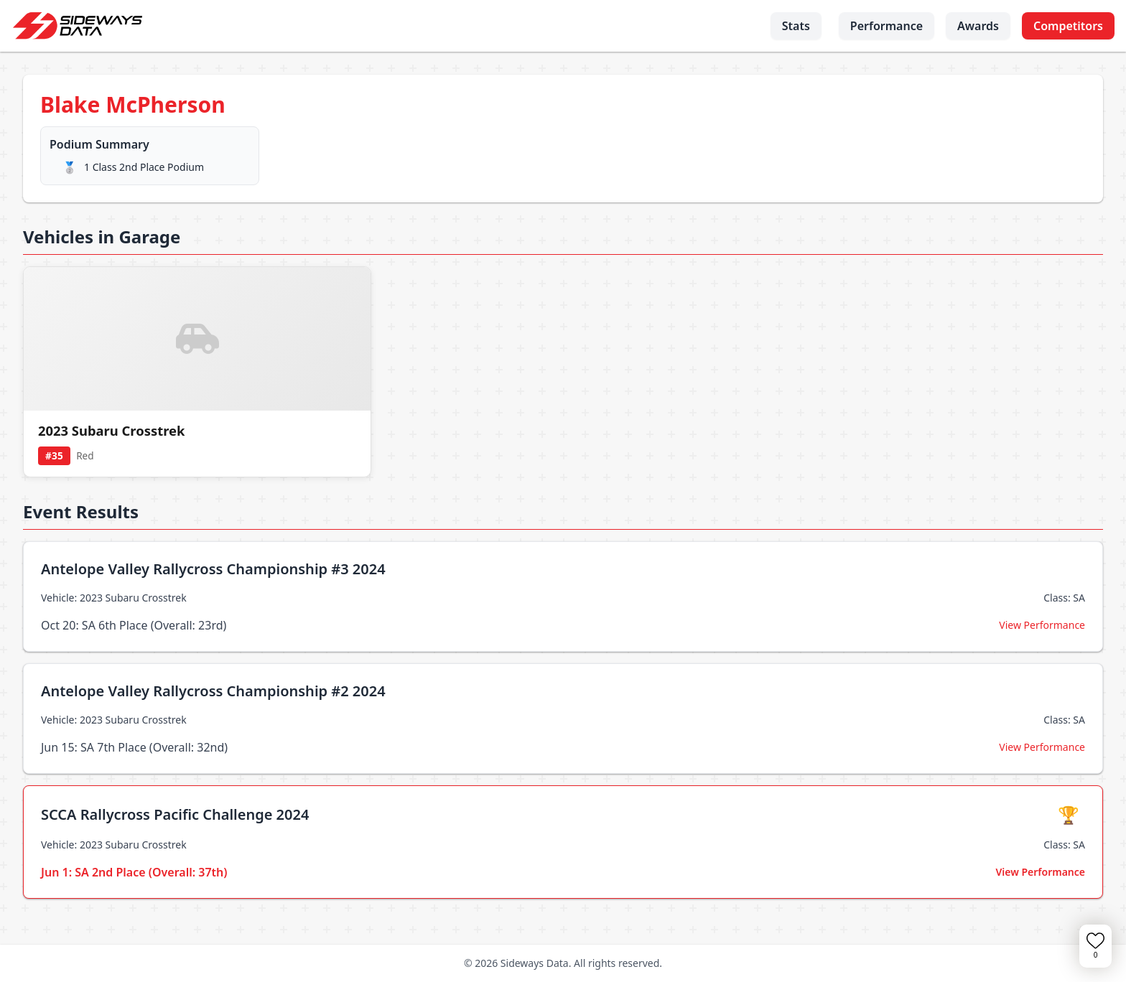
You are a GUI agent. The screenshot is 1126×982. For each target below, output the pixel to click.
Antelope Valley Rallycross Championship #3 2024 (213, 569)
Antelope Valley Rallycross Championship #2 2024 (213, 691)
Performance (886, 26)
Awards (978, 26)
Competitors (1068, 26)
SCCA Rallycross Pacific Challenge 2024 (175, 814)
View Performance (1042, 625)
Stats (796, 26)
